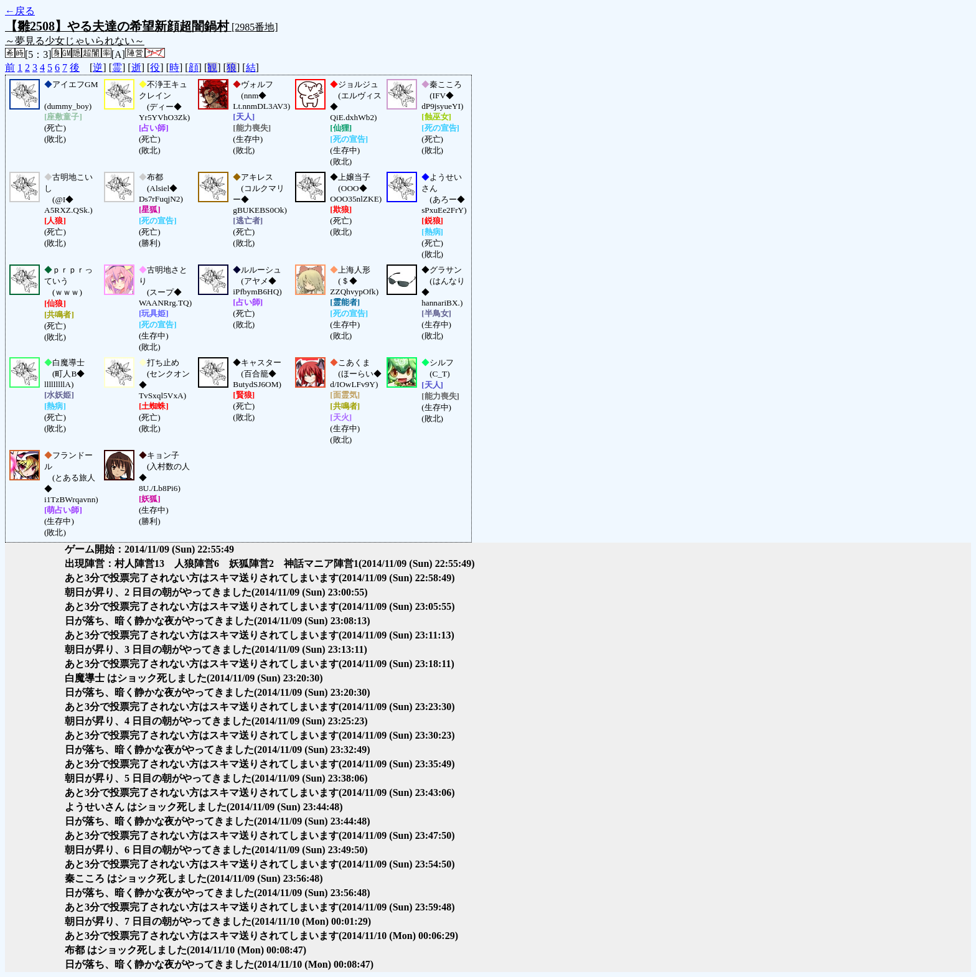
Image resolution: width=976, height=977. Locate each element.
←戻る (20, 11)
